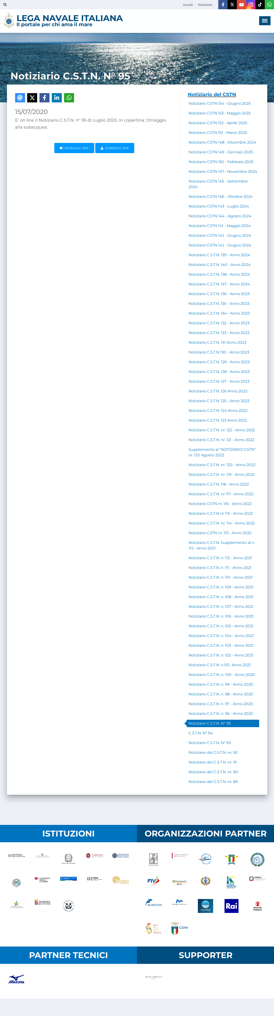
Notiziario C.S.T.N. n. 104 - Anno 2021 (221, 636)
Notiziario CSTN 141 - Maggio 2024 (220, 226)
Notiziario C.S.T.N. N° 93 (210, 743)
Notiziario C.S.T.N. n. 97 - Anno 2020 (221, 704)
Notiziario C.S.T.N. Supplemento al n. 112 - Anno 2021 (222, 545)
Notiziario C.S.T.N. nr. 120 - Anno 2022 (222, 465)
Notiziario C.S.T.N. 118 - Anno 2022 (219, 484)
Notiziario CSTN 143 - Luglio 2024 (219, 206)
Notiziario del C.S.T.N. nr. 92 (213, 752)
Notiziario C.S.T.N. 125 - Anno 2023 (219, 401)
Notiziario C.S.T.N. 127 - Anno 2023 (219, 381)
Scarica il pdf (115, 148)
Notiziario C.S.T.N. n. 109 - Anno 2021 (221, 587)
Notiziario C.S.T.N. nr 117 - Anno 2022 (221, 494)
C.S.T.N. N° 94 (201, 733)
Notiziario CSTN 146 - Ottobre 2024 (221, 196)
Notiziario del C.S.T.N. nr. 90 (213, 772)
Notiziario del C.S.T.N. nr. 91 (213, 762)
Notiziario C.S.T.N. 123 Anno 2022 (218, 420)
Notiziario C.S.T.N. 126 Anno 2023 (218, 391)
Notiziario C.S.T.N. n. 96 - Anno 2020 (221, 713)
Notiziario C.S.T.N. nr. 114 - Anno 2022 (222, 523)
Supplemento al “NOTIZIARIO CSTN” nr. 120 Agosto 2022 (222, 452)
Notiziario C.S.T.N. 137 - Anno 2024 (219, 284)
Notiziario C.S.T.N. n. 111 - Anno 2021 (220, 567)
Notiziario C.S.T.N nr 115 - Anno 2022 (221, 513)
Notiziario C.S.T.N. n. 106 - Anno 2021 (221, 616)
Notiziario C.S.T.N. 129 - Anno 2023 (219, 362)
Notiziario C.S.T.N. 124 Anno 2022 (218, 410)
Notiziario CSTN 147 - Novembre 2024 (223, 171)
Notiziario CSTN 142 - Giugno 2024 (220, 235)
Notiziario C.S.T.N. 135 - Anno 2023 (219, 303)
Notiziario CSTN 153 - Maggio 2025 (220, 113)
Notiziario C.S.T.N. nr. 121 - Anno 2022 (221, 440)
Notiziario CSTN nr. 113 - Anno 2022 (220, 533)
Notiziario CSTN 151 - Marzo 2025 (218, 132)
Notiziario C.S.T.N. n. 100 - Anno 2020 (222, 674)
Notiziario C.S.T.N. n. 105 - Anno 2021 (221, 626)
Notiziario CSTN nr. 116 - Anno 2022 (220, 504)
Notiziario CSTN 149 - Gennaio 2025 (221, 152)
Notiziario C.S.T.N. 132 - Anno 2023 (219, 323)
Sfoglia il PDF (74, 148)
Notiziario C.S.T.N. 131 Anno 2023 (217, 342)
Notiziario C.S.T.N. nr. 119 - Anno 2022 (221, 474)
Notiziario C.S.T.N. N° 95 (210, 723)
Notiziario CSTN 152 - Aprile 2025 (218, 123)
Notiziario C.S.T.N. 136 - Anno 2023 (219, 294)
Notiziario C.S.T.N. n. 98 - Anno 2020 (221, 694)
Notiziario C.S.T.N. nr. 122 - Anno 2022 (222, 430)
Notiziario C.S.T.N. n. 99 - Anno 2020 (221, 684)
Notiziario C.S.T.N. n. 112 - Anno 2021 (220, 558)
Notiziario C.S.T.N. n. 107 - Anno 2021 (221, 606)
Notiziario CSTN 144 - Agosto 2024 (220, 216)
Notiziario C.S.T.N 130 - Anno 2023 (219, 352)
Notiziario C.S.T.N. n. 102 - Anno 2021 (221, 655)
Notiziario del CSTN (212, 94)
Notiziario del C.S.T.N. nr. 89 (213, 781)
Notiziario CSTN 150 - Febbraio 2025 (221, 162)
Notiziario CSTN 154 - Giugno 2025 (220, 103)
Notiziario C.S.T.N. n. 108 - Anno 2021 (221, 597)
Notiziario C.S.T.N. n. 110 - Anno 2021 (221, 577)
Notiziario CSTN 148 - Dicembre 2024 (222, 142)
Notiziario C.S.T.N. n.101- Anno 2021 (220, 665)
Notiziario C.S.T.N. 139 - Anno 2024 (219, 255)
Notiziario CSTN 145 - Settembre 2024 (218, 184)
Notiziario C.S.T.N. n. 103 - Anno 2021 (221, 645)
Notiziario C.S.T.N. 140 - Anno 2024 (220, 264)
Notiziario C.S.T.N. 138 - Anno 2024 (219, 274)
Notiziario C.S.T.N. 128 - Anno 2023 (219, 371)
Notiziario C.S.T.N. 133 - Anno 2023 (219, 333)
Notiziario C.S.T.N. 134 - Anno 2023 (219, 313)
